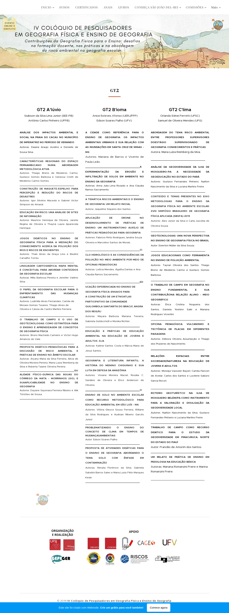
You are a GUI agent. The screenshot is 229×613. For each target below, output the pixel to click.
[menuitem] (48, 7)
